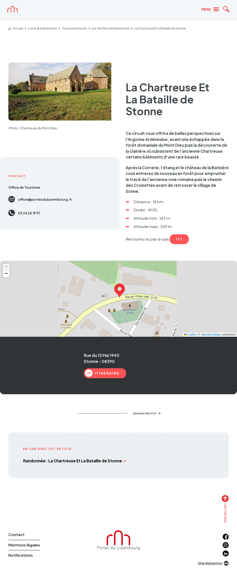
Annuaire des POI (147, 413)
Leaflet (190, 334)
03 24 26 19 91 (24, 212)
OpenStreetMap (211, 334)
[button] (119, 290)
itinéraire (102, 373)
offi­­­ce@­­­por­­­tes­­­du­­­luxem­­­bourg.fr (40, 199)
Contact (16, 534)
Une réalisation (213, 563)
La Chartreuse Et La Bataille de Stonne (160, 28)
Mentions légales (24, 545)
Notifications (20, 555)
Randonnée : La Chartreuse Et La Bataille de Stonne (74, 460)
